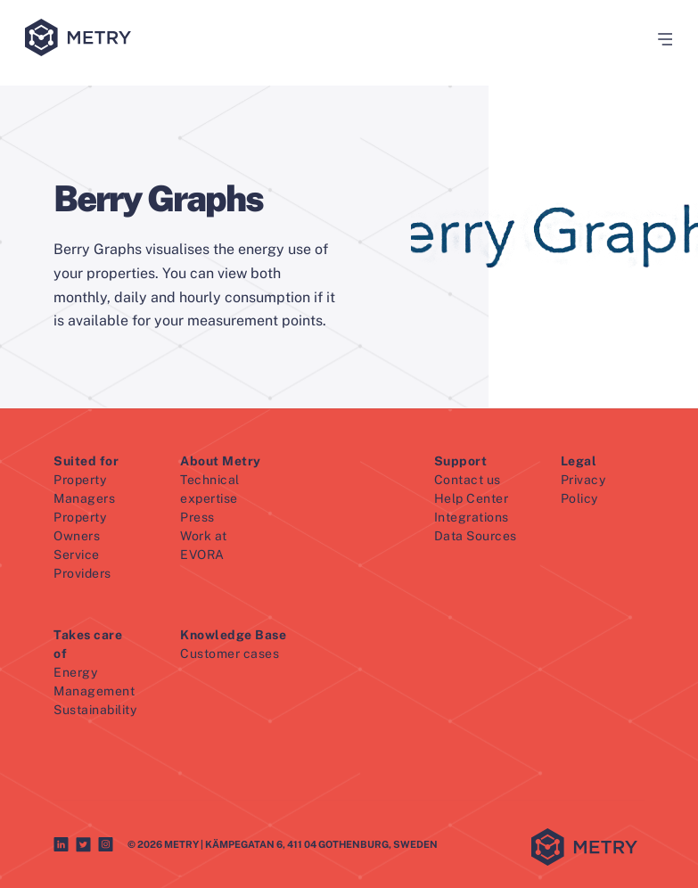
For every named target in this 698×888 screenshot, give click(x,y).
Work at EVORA (203, 545)
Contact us (467, 480)
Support (461, 461)
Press (197, 517)
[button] (658, 39)
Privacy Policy (583, 489)
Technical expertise (210, 489)
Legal (579, 461)
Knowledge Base (233, 635)
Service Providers (82, 563)
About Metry (220, 461)
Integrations (471, 517)
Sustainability (94, 710)
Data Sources (475, 536)
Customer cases (229, 653)
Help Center (471, 498)
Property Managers (84, 489)
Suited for (86, 461)
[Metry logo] (81, 39)
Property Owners (79, 526)
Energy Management (94, 681)
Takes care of (87, 644)
